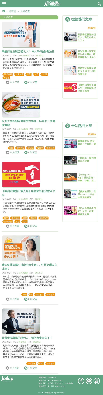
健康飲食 (38, 129)
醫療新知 (38, 199)
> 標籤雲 (11, 11)
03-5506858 (52, 377)
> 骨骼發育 (24, 11)
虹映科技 (47, 393)
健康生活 (40, 55)
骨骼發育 (8, 17)
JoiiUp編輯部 (24, 55)
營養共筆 (22, 342)
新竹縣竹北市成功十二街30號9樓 (60, 383)
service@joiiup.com (55, 380)
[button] (4, 3)
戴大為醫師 (23, 129)
